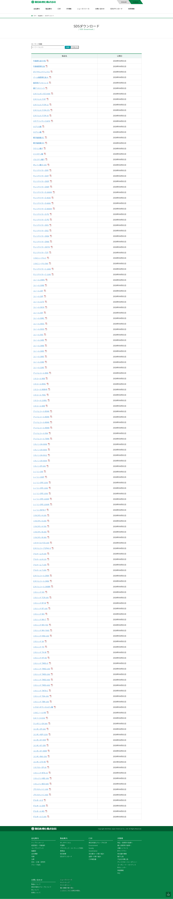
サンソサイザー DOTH (42, 247)
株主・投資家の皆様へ (125, 842)
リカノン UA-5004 (40, 460)
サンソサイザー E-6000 (42, 203)
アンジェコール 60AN (42, 422)
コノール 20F (38, 290)
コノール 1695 (39, 351)
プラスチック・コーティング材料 (71, 848)
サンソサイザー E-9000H (43, 208)
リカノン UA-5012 (40, 455)
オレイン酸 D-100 (40, 165)
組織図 (33, 851)
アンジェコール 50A (41, 433)
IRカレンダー (121, 867)
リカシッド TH (39, 646)
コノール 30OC (39, 323)
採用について (36, 893)
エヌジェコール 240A (41, 581)
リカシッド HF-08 (40, 657)
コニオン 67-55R (40, 740)
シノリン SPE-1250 (41, 482)
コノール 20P (38, 296)
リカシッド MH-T (40, 619)
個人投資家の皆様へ (124, 845)
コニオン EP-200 (40, 729)
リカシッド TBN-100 (41, 701)
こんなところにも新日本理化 (70, 891)
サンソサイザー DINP (42, 186)
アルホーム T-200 (40, 570)
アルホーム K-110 (40, 559)
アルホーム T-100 (40, 564)
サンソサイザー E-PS (41, 214)
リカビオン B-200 (40, 531)
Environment (93, 845)
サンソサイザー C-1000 (42, 269)
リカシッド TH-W (40, 652)
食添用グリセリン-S (41, 82)
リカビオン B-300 (40, 537)
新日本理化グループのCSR (98, 842)
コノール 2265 (39, 367)
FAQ (118, 873)
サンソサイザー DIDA (41, 236)
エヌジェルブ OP (40, 99)
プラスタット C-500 (41, 794)
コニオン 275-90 (40, 762)
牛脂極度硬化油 (39, 66)
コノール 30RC (39, 318)
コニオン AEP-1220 (41, 734)
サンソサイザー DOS (41, 225)
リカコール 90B (39, 378)
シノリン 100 (38, 471)
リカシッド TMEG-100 (42, 668)
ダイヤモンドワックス (42, 71)
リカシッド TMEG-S (41, 663)
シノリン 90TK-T (40, 510)
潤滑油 (62, 851)
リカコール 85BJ (40, 384)
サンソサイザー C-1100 (42, 274)
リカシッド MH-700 (41, 625)
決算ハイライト (122, 848)
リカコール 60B (39, 406)
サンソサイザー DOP (41, 170)
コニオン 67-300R (40, 751)
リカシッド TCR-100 (41, 597)
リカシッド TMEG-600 (42, 685)
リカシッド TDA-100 (41, 696)
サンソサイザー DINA (41, 241)
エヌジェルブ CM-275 (42, 110)
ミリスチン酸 (38, 154)
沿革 (32, 859)
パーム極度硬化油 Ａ (41, 77)
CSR (59, 9)
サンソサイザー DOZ (41, 230)
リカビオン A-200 (40, 521)
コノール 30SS (39, 329)
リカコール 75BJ (40, 395)
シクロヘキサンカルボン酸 (44, 707)
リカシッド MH (39, 614)
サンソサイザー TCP (41, 252)
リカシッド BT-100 (41, 608)
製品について (36, 884)
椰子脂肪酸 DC (39, 137)
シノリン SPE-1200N (41, 504)
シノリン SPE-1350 (41, 493)
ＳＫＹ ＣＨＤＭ (39, 718)
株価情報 (120, 870)
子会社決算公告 (122, 859)
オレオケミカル (65, 842)
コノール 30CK (39, 307)
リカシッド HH (39, 592)
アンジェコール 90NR (42, 427)
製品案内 (49, 9)
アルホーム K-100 (40, 553)
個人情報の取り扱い (67, 888)
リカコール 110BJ (40, 400)
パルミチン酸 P (39, 159)
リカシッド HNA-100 (41, 635)
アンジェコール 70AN (42, 438)
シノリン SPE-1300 (41, 488)
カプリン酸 (37, 132)
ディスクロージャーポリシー (127, 862)
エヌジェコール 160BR (42, 586)
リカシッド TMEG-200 (42, 674)
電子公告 (120, 856)
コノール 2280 (39, 362)
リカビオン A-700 (40, 526)
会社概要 (34, 854)
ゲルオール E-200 (40, 816)
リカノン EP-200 (40, 466)
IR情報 (120, 838)
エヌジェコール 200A (41, 575)
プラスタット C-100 (41, 789)
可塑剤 (62, 845)
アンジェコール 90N (41, 373)
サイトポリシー (65, 885)
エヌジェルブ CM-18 (41, 115)
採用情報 (131, 9)
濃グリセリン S (39, 88)
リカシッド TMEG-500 (42, 679)
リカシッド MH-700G (41, 630)
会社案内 (37, 9)
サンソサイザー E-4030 (42, 197)
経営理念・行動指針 (38, 845)
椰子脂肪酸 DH (39, 143)
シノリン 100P (39, 477)
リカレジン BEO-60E (41, 783)
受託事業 (63, 854)
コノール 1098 (39, 285)
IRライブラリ (121, 851)
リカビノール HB (40, 712)
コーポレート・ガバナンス (126, 865)
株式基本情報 (122, 854)
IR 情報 (68, 9)
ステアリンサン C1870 (42, 121)
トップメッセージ (37, 842)
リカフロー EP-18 (40, 767)
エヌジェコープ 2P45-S (42, 548)
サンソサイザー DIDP (41, 181)
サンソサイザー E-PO (41, 219)
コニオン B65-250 (40, 756)
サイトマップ (64, 882)
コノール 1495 (39, 340)
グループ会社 (35, 865)
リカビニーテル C (40, 258)
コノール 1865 (39, 356)
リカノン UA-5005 (40, 449)
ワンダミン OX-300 (41, 723)
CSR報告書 (92, 859)
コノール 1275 (39, 301)
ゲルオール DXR (39, 805)
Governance (93, 851)
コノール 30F (38, 312)
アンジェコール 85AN (42, 411)
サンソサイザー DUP (41, 176)
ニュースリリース (83, 9)
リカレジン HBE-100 (41, 778)
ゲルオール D (38, 800)
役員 (32, 856)
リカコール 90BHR (40, 389)
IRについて (35, 890)
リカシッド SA (39, 641)
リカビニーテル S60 (41, 263)
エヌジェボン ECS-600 (42, 93)
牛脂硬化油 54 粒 (40, 61)
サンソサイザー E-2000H (43, 192)
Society (91, 848)
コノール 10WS (39, 280)
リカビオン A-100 (40, 515)
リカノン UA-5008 (40, 444)
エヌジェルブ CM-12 (41, 104)
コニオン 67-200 (40, 745)
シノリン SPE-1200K (41, 499)
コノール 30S (38, 334)
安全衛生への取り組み (96, 854)
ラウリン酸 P (38, 148)
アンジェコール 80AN (42, 417)
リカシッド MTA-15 (41, 772)
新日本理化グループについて (41, 887)
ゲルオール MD (39, 811)
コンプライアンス (37, 848)
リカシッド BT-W (40, 603)
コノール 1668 (39, 345)
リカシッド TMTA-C (41, 690)
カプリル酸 (37, 126)
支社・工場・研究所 (38, 862)
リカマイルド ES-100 (41, 542)
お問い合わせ (99, 9)
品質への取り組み (95, 856)
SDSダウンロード (116, 9)
